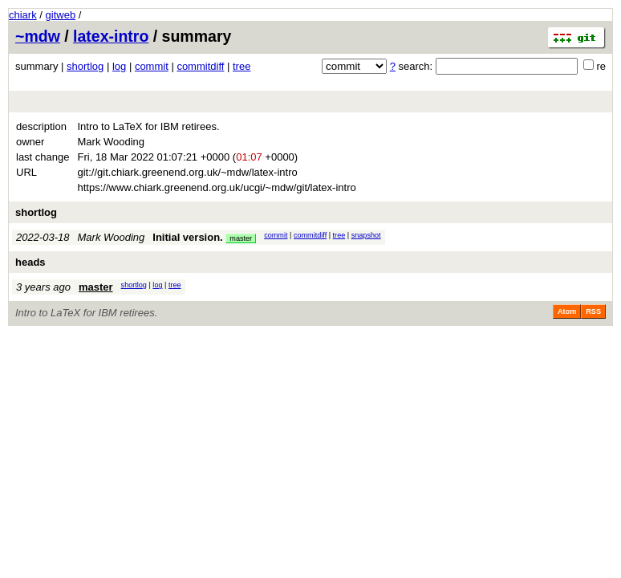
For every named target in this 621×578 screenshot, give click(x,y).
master (240, 238)
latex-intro (110, 36)
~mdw (37, 36)
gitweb (61, 15)
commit (151, 66)
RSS (593, 311)
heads (30, 262)
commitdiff (200, 66)
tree (241, 66)
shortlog (85, 66)
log (119, 66)
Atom (567, 311)
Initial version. (187, 237)
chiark (23, 15)
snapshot (366, 235)
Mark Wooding (111, 237)
